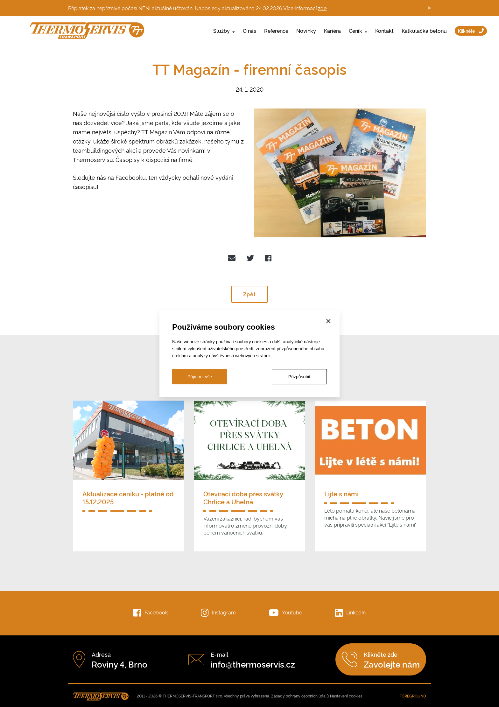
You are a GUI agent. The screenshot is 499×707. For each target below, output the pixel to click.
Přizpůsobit (299, 376)
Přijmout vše (199, 376)
